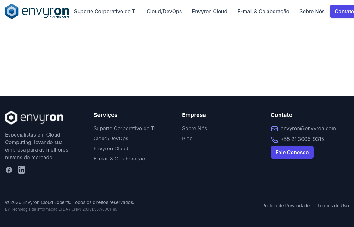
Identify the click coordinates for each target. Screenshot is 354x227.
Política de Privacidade (286, 205)
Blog (187, 138)
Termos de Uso (333, 205)
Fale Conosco (292, 152)
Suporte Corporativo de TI (105, 11)
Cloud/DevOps (164, 11)
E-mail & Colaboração (263, 11)
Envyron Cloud (209, 11)
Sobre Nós (312, 11)
